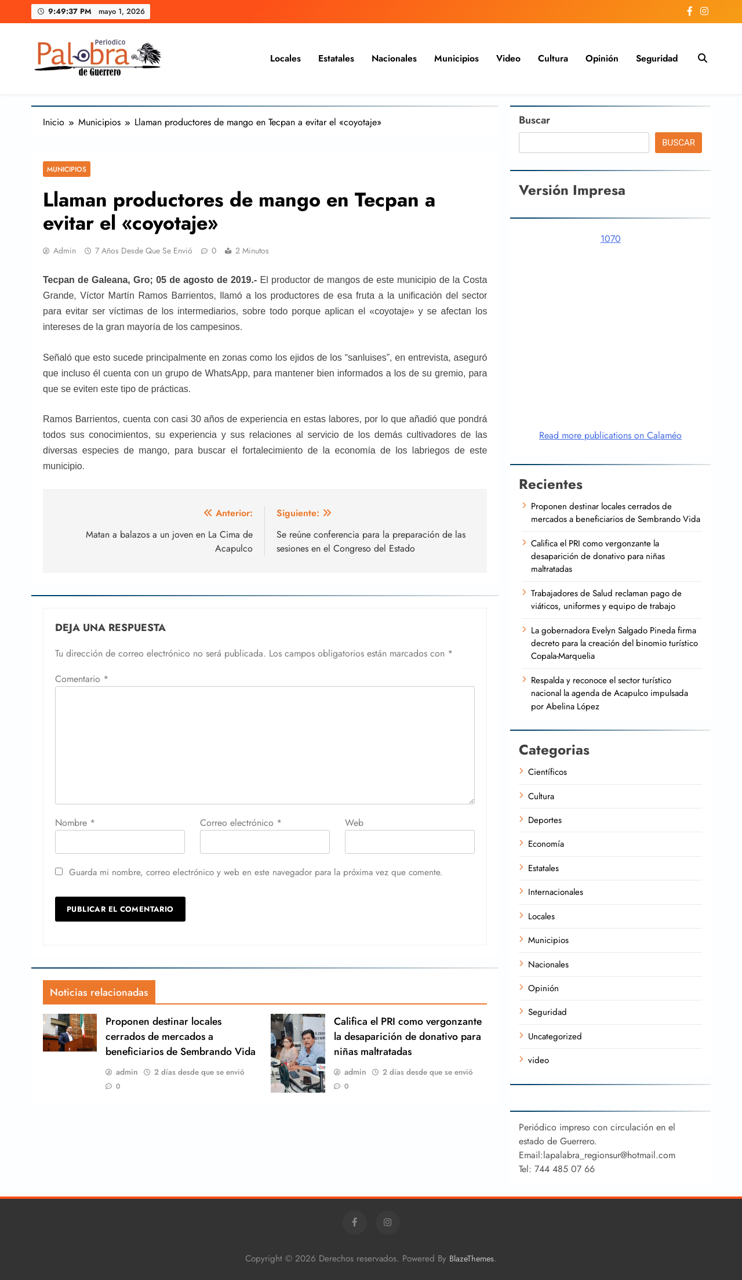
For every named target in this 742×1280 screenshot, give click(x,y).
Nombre (75, 822)
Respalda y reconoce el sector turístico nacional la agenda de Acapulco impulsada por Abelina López (609, 693)
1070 (611, 238)
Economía (546, 843)
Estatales (336, 58)
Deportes (545, 820)
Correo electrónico (241, 822)
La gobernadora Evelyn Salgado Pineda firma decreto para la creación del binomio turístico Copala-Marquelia (614, 643)
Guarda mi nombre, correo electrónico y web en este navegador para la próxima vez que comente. (256, 872)
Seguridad (657, 58)
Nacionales (394, 58)
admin (64, 250)
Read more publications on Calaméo (610, 435)
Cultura (553, 58)
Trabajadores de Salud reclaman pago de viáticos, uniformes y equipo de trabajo (606, 599)
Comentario (81, 679)
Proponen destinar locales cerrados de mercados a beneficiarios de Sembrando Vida (181, 1036)
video (508, 58)
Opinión (602, 58)
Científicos (547, 772)
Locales (285, 58)
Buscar (534, 120)
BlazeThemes (471, 1258)
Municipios (456, 58)
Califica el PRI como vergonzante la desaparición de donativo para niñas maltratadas (408, 1036)
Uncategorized (555, 1036)
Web (354, 822)
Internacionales (555, 892)
